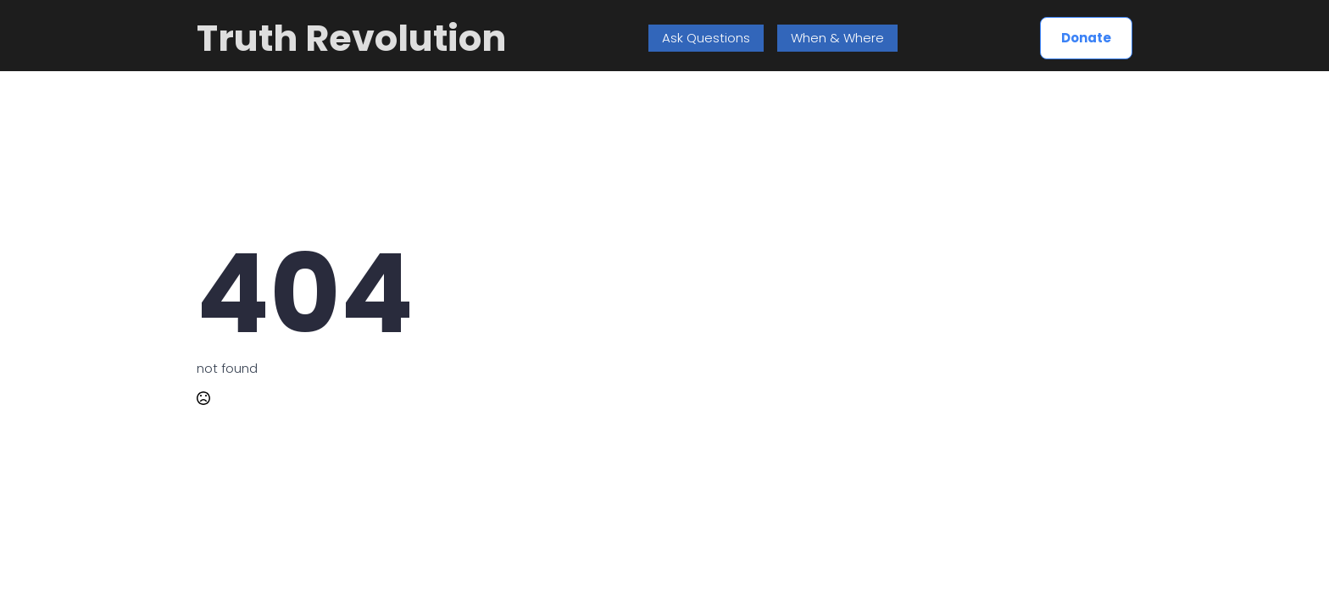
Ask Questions (706, 38)
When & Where (837, 38)
